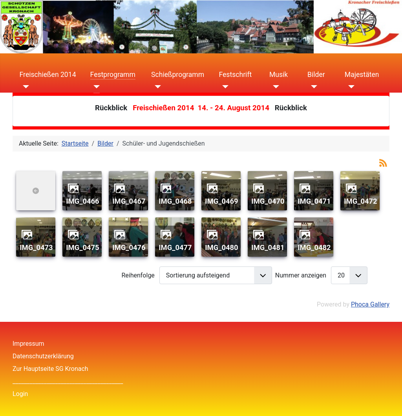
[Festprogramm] (95, 86)
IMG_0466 (82, 201)
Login (20, 394)
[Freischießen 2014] (24, 86)
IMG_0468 (175, 201)
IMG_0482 (314, 247)
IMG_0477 (175, 247)
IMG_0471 (314, 201)
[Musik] (274, 86)
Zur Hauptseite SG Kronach (50, 368)
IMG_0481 (267, 247)
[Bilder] (312, 86)
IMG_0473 (36, 247)
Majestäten (362, 74)
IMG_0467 (128, 201)
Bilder (316, 74)
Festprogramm (112, 74)
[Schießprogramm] (156, 86)
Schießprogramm (177, 74)
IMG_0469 (221, 201)
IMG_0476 (128, 247)
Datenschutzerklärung (43, 356)
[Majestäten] (349, 86)
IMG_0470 (267, 201)
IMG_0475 (82, 247)
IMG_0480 (221, 247)
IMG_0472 (360, 201)
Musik (278, 74)
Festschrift (235, 74)
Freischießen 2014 (48, 74)
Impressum (28, 343)
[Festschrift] (223, 86)
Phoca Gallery (370, 304)
